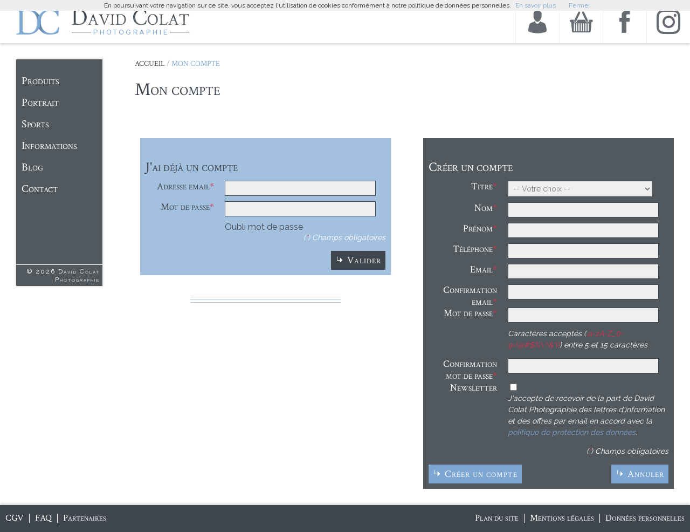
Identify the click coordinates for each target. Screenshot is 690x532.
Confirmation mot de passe (470, 370)
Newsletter (473, 387)
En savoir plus (535, 5)
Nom (483, 208)
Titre (482, 186)
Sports (35, 124)
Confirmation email (470, 296)
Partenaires (84, 518)
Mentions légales (562, 518)
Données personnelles (645, 518)
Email (481, 269)
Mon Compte (195, 64)
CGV (14, 518)
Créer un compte (481, 474)
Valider (364, 260)
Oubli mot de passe (264, 227)
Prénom (478, 228)
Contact (40, 189)
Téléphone (473, 249)
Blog (32, 167)
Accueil (150, 64)
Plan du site (497, 518)
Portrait (40, 103)
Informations (49, 146)
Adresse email (183, 186)
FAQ (43, 518)
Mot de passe (185, 207)
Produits (40, 81)
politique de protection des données (572, 432)
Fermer (579, 5)
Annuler (645, 474)
